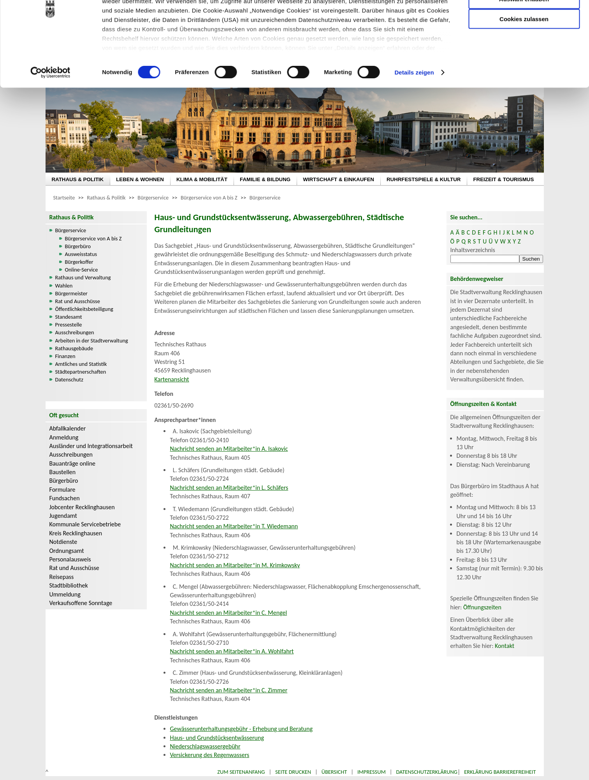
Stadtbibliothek (68, 585)
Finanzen (65, 356)
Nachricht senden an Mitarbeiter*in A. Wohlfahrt (232, 651)
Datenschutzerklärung (426, 771)
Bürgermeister (71, 293)
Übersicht (334, 771)
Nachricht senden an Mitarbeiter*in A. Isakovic (229, 448)
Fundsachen (64, 498)
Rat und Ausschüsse (77, 301)
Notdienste (63, 541)
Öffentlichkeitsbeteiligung (84, 308)
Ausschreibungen (74, 332)
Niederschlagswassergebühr (205, 746)
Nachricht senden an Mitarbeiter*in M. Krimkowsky (235, 565)
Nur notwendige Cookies (524, 22)
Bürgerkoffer (79, 261)
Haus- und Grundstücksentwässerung (217, 737)
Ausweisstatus (81, 254)
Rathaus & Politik (106, 197)
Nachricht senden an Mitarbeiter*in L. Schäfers (229, 487)
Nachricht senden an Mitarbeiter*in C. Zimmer (229, 690)
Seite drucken (293, 771)
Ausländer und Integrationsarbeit (91, 446)
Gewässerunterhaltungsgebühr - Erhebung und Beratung (241, 728)
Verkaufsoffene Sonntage (81, 603)
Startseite (64, 197)
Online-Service (81, 269)
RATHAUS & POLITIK (78, 179)
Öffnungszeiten (482, 607)
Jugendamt (63, 515)
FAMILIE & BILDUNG (265, 179)
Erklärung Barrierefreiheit (500, 771)
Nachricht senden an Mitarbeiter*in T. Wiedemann (234, 526)
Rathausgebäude (74, 348)
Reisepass (61, 577)
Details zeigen (414, 118)
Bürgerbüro (78, 246)
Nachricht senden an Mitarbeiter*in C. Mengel (228, 612)
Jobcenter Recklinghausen (82, 507)
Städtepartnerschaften (80, 371)
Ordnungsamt (66, 550)
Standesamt (68, 316)
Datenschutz (69, 379)
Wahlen (64, 285)
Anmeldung (64, 437)
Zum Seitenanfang (241, 771)
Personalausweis (70, 559)
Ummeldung (65, 594)
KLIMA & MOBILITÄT (201, 179)
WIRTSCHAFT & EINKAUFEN (338, 179)
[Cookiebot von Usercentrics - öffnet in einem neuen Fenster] (50, 118)
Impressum (371, 771)
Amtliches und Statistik (81, 363)
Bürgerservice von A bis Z (209, 197)
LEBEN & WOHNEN (140, 179)
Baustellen (62, 472)
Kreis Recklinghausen (75, 533)
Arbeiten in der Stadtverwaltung (91, 340)
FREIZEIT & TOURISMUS (503, 179)
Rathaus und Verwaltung (83, 277)
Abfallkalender (67, 428)
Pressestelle (68, 324)
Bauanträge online (72, 463)
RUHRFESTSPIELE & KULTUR (424, 179)
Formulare (62, 489)
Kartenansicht (172, 379)
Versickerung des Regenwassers (210, 755)
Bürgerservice (153, 197)
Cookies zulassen (524, 65)
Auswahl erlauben (524, 45)
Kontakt (504, 645)
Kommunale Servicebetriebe (85, 524)
